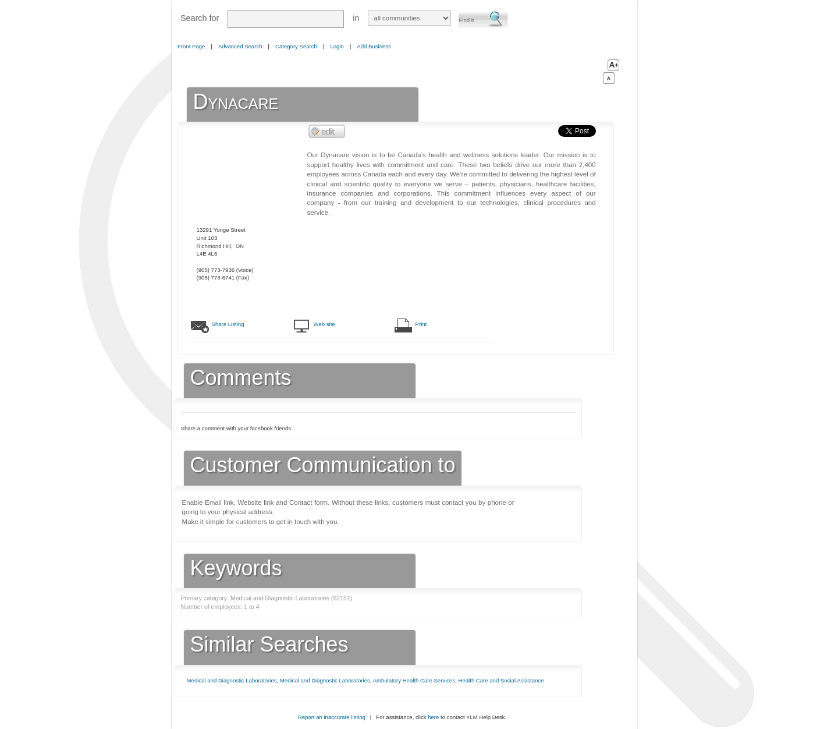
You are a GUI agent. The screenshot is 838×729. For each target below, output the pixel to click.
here (433, 717)
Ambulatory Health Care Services (414, 680)
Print (421, 324)
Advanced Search (240, 46)
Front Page (191, 46)
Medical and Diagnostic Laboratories (232, 680)
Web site (324, 324)
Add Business (374, 46)
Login (336, 46)
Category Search (296, 46)
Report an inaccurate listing (331, 717)
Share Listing (228, 324)
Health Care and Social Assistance (501, 680)
